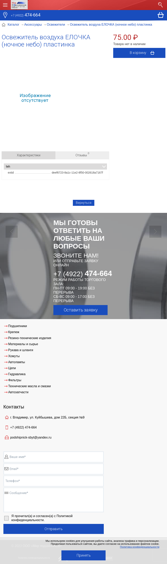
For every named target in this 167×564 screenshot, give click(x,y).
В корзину (143, 53)
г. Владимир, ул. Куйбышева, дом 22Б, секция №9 (47, 417)
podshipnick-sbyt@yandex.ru (31, 437)
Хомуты (14, 356)
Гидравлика (17, 374)
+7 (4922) (23, 427)
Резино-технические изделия (29, 338)
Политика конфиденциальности (139, 546)
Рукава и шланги (20, 350)
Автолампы (16, 362)
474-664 (25, 15)
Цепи (12, 368)
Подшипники (17, 326)
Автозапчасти (18, 392)
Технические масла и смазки (29, 386)
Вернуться (83, 203)
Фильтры (14, 380)
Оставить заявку (81, 309)
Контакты (13, 406)
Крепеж (13, 332)
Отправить (54, 529)
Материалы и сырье (23, 344)
